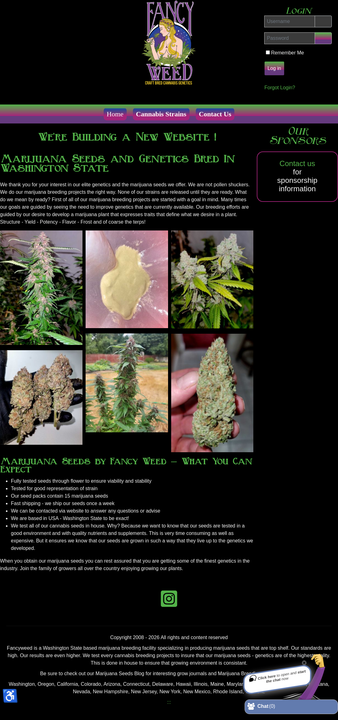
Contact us (297, 163)
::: (169, 702)
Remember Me (288, 52)
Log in (274, 68)
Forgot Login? (280, 87)
